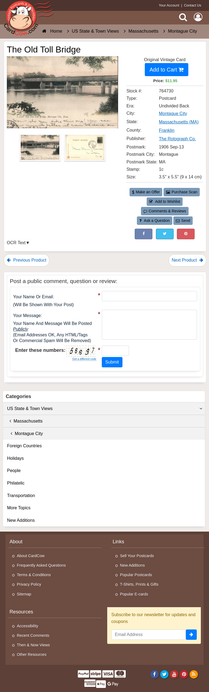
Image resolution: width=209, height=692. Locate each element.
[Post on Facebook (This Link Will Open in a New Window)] (143, 234)
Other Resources (32, 654)
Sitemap (24, 594)
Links (118, 541)
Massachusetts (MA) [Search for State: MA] (179, 122)
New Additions (21, 520)
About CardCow (31, 556)
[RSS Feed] (194, 674)
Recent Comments (33, 635)
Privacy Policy (29, 584)
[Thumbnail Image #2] (85, 149)
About (16, 541)
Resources (21, 612)
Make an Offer (146, 192)
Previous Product (26, 260)
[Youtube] (174, 674)
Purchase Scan (182, 192)
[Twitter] (164, 674)
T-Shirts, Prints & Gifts (139, 584)
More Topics (18, 507)
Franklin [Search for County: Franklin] (166, 130)
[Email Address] (148, 634)
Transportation (21, 495)
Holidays (15, 458)
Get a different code (84, 359)
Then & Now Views (33, 645)
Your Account (169, 5)
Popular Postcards (136, 575)
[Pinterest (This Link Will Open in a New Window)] (186, 234)
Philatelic (15, 483)
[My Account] (198, 17)
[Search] (183, 17)
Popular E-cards (134, 594)
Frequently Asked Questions (41, 565)
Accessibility (27, 626)
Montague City (25, 433)
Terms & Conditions (34, 575)
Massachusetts (25, 421)
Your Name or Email (33, 296)
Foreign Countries (24, 445)
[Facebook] (154, 674)
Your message (27, 315)
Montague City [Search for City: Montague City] (173, 113)
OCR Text (16, 242)
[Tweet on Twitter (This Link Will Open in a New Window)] (165, 234)
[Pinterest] (184, 674)
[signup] (191, 634)
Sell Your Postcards (137, 556)
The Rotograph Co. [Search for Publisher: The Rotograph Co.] (177, 138)
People (14, 470)
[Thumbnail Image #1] (40, 149)
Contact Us (192, 5)
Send (183, 220)
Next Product (187, 260)
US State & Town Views (104, 408)
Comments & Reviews (164, 211)
